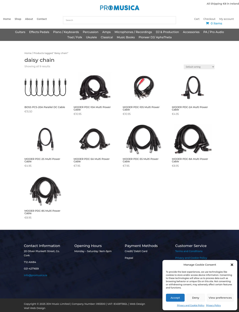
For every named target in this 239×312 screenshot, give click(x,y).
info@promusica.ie (35, 275)
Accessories (191, 32)
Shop (18, 19)
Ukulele (91, 37)
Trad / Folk (74, 37)
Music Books (126, 37)
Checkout (209, 19)
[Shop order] (199, 66)
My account (226, 19)
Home (7, 19)
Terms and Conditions (188, 251)
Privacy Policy (213, 305)
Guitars (20, 32)
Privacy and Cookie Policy (190, 305)
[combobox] (119, 20)
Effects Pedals (39, 32)
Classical (107, 37)
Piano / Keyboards (66, 32)
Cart (197, 19)
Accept (175, 297)
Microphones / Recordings (133, 32)
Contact (42, 19)
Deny (195, 297)
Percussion (90, 32)
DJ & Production (167, 32)
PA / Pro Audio (213, 32)
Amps (106, 32)
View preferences (220, 297)
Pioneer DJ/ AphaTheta (155, 37)
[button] (232, 264)
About (29, 19)
